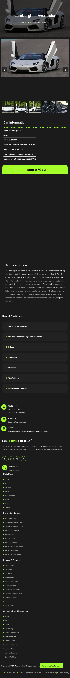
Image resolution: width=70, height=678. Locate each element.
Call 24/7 (12, 406)
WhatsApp (14, 466)
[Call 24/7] (4, 407)
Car (28, 22)
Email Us (12, 418)
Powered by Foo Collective (51, 666)
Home (22, 22)
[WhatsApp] (4, 467)
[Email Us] (4, 419)
